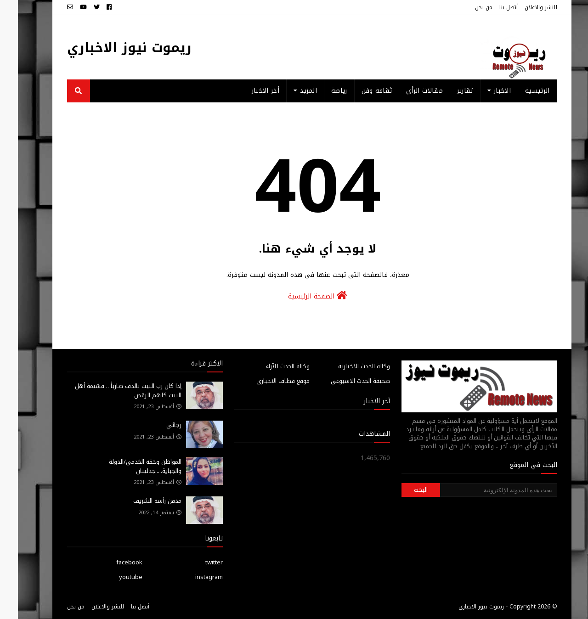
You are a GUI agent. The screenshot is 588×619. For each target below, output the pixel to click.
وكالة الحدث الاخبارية (346, 366)
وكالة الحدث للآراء (270, 366)
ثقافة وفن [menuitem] (359, 90)
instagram (191, 577)
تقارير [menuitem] (447, 90)
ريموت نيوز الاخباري (111, 47)
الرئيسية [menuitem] (519, 90)
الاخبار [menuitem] (484, 90)
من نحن (466, 7)
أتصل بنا (490, 7)
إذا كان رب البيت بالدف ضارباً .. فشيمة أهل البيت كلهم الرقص (110, 390)
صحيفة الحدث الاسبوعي (342, 381)
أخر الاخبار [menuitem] (247, 90)
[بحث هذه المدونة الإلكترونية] (480, 490)
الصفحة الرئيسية (299, 296)
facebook (111, 562)
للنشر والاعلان (523, 7)
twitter (196, 562)
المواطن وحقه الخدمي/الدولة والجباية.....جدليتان (127, 466)
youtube (112, 577)
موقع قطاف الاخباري (265, 381)
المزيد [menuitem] (290, 90)
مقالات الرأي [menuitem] (406, 90)
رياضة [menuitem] (321, 90)
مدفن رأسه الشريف (139, 500)
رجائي (156, 425)
